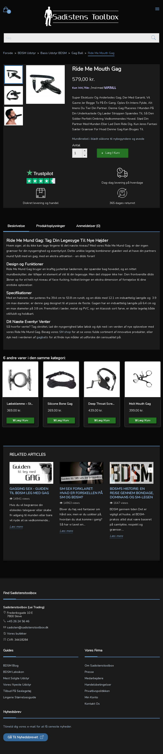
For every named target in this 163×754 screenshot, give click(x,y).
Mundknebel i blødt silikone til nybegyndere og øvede (108, 139)
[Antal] (77, 153)
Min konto (91, 697)
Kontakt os (92, 704)
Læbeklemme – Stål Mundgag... (20, 404)
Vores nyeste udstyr (17, 685)
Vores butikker (16, 634)
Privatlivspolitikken (97, 691)
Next (150, 470)
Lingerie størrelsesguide (19, 697)
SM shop (65, 332)
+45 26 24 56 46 (17, 621)
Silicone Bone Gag (60, 404)
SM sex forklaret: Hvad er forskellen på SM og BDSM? (81, 493)
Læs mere (16, 527)
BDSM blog (10, 666)
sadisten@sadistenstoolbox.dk (27, 627)
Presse (89, 672)
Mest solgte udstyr (16, 678)
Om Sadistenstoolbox (99, 666)
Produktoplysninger (50, 226)
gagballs (42, 337)
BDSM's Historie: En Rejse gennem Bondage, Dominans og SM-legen (131, 493)
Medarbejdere (94, 678)
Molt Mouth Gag (140, 404)
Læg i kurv (112, 153)
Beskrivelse (16, 226)
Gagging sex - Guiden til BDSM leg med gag (29, 490)
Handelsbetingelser (98, 685)
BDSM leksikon (13, 672)
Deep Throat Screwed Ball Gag (101, 404)
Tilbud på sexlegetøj (17, 691)
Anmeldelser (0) (88, 226)
